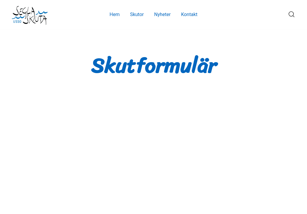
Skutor (137, 14)
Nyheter (162, 14)
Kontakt (189, 14)
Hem (114, 14)
